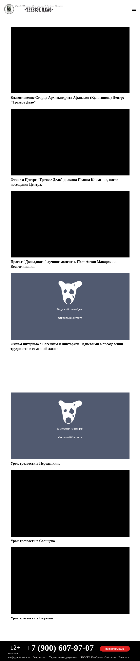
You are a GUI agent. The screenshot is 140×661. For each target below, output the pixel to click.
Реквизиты (124, 657)
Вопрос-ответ (40, 657)
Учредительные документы (63, 657)
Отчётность (110, 657)
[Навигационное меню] (134, 9)
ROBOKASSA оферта (92, 657)
